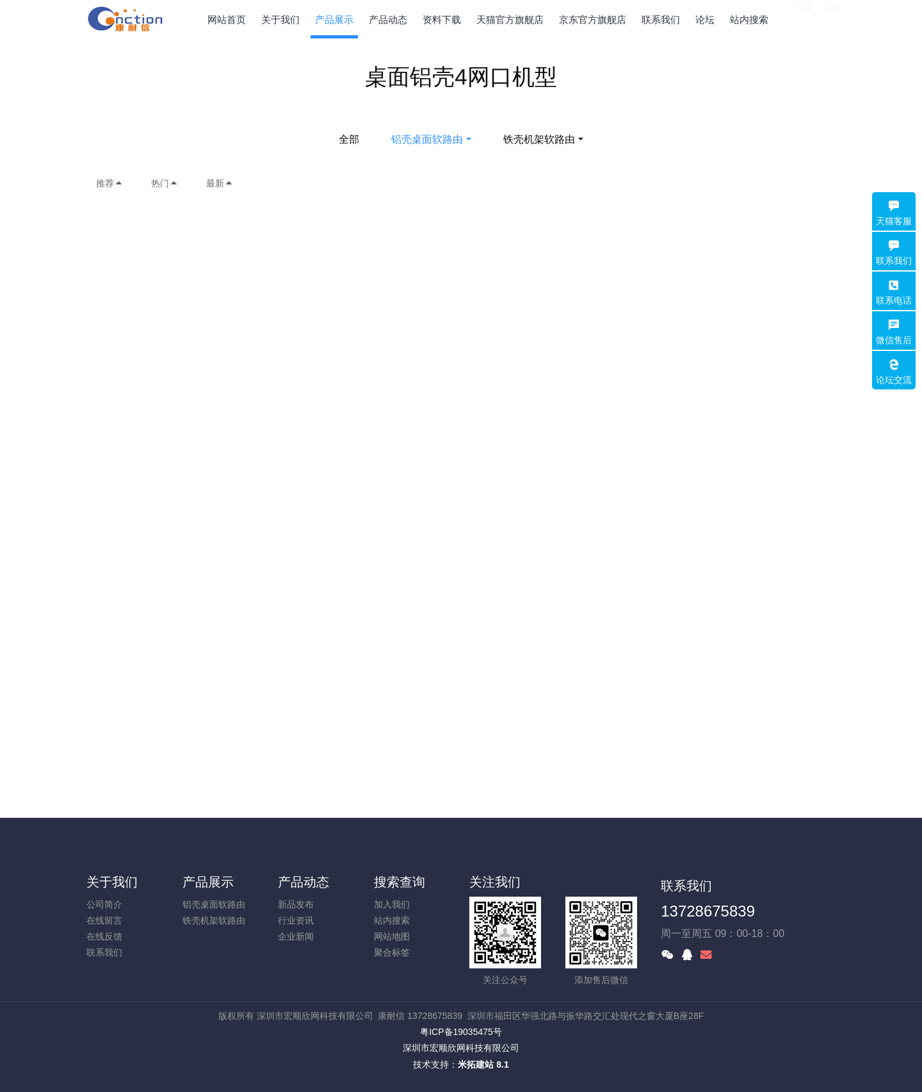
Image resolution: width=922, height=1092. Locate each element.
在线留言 (104, 920)
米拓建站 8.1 (483, 1064)
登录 (804, 18)
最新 (219, 183)
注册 (832, 18)
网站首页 (226, 19)
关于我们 (112, 882)
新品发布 (296, 904)
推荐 (109, 183)
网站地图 (392, 936)
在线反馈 (104, 936)
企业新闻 (296, 936)
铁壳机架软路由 (539, 139)
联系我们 (104, 952)
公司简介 (104, 904)
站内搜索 (392, 920)
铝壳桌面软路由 (427, 139)
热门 (164, 183)
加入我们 (392, 904)
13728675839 (708, 911)
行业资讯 (296, 920)
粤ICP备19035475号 (461, 1032)
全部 (349, 139)
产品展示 (208, 882)
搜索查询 (399, 882)
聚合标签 (392, 952)
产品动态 (303, 882)
